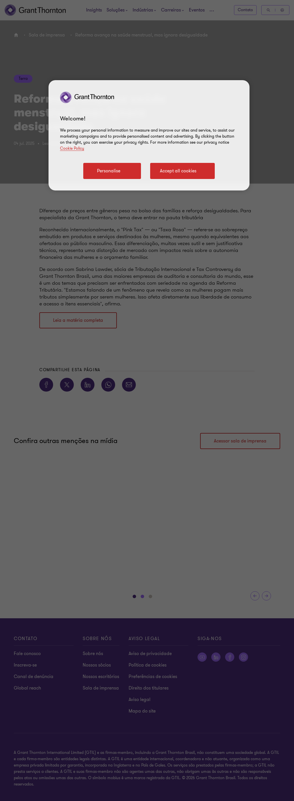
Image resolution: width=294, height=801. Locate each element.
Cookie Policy (72, 148)
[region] (149, 135)
